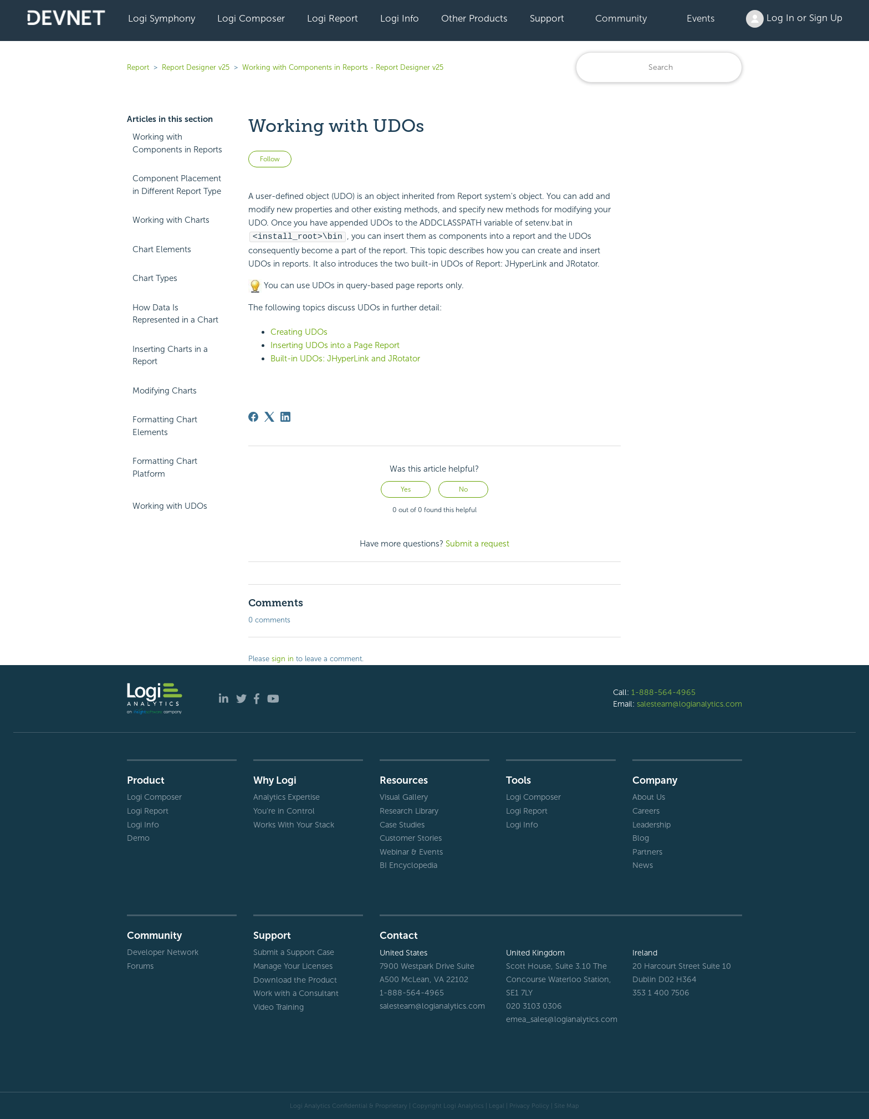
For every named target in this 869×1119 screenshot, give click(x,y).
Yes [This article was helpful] (406, 489)
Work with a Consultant (296, 993)
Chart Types (154, 278)
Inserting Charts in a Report (170, 355)
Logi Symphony (161, 18)
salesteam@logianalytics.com (689, 703)
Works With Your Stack (293, 824)
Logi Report (332, 18)
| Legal (494, 1105)
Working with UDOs (169, 506)
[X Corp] (269, 416)
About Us (648, 796)
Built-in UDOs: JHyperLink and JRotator (345, 358)
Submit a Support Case (293, 952)
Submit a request (477, 543)
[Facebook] (253, 416)
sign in (283, 658)
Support (547, 18)
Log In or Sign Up (794, 19)
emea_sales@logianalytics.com (561, 1019)
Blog (640, 837)
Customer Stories (411, 837)
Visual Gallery (404, 796)
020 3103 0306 (534, 1005)
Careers (646, 810)
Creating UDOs (299, 331)
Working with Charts (170, 220)
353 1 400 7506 (660, 992)
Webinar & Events (411, 851)
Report (138, 67)
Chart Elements (161, 249)
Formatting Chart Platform (164, 467)
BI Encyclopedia (408, 865)
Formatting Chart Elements (164, 426)
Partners (647, 851)
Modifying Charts (164, 391)
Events (701, 18)
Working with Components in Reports (177, 143)
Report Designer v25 (195, 67)
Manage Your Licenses (293, 965)
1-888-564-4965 (663, 692)
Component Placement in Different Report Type (176, 184)
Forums (140, 965)
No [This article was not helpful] (463, 489)
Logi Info (399, 18)
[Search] (659, 67)
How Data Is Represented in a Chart (175, 314)
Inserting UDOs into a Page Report (335, 345)
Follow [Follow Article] (270, 159)
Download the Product (295, 979)
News (642, 865)
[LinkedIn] (285, 416)
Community (621, 18)
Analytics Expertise (286, 796)
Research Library (409, 810)
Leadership (651, 824)
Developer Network (162, 952)
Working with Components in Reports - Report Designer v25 (342, 67)
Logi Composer (251, 18)
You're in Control (284, 810)
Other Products (474, 18)
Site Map (566, 1105)
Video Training (278, 1006)
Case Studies (402, 824)
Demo (138, 837)
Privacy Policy (529, 1105)
